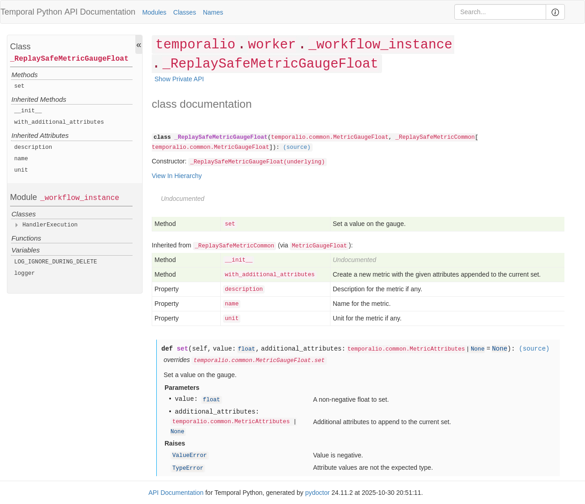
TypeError (187, 468)
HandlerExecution (50, 225)
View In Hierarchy (177, 175)
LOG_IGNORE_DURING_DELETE (55, 262)
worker (272, 44)
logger (24, 273)
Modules (154, 12)
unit (21, 170)
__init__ (28, 111)
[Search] (500, 12)
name (21, 159)
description (33, 147)
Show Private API (179, 79)
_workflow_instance (79, 198)
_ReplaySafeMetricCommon (435, 137)
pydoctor (317, 492)
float (246, 349)
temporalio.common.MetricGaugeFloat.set (258, 360)
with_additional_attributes (59, 122)
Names (213, 12)
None (477, 349)
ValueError (189, 455)
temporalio (195, 44)
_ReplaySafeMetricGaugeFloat (69, 59)
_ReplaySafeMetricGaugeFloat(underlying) (257, 162)
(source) (296, 147)
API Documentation (99, 11)
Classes (184, 12)
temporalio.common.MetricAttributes (406, 349)
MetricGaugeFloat (319, 246)
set (19, 86)
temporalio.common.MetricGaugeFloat (329, 137)
